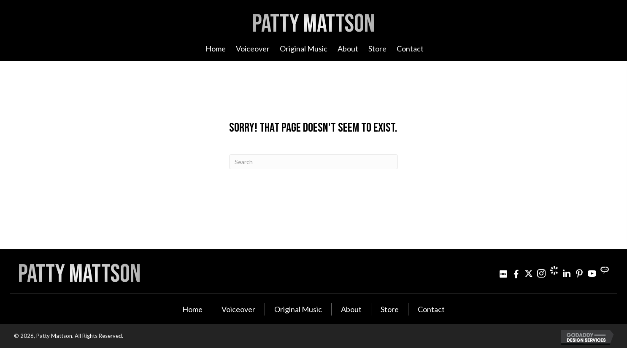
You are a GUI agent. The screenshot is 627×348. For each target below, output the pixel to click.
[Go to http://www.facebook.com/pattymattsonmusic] (516, 273)
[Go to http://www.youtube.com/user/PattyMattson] (592, 273)
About (351, 309)
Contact (431, 309)
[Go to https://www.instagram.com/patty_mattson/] (541, 273)
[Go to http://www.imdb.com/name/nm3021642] (503, 273)
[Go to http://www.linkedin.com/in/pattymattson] (566, 273)
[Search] (313, 161)
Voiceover (238, 309)
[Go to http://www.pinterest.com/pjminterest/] (579, 273)
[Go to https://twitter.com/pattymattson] (528, 273)
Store (390, 309)
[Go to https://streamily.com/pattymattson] (604, 270)
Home (192, 309)
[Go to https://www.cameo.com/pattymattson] (554, 270)
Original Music (298, 309)
